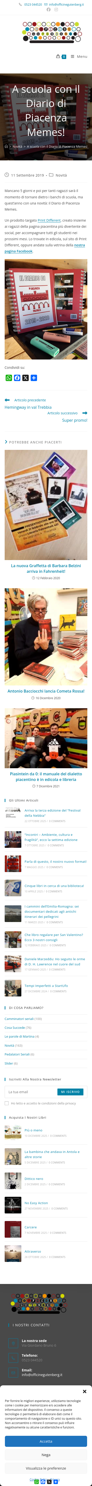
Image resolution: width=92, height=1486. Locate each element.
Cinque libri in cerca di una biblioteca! (54, 886)
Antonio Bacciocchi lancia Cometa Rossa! (46, 691)
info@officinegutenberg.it (66, 4)
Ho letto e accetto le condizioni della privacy (40, 1103)
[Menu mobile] (77, 56)
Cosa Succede (15, 1027)
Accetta (46, 1441)
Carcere (31, 1227)
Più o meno (33, 1130)
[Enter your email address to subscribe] (46, 1092)
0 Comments (57, 821)
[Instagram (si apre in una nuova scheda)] (55, 9)
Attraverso (33, 1251)
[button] (84, 1391)
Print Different (49, 220)
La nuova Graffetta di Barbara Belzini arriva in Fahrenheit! (46, 568)
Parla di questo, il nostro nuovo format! (56, 861)
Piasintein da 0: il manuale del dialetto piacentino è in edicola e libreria (46, 776)
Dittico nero (34, 1178)
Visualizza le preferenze (46, 1468)
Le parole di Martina (20, 1036)
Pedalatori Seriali (17, 1054)
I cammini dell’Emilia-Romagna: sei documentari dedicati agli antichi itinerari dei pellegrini (52, 911)
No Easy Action (36, 1203)
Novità (61, 175)
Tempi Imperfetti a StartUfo (46, 985)
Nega (45, 1454)
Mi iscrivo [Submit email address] (70, 1092)
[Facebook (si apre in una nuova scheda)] (49, 9)
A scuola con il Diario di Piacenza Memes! (57, 146)
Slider (9, 1063)
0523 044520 (35, 4)
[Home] (6, 146)
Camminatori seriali (19, 1019)
